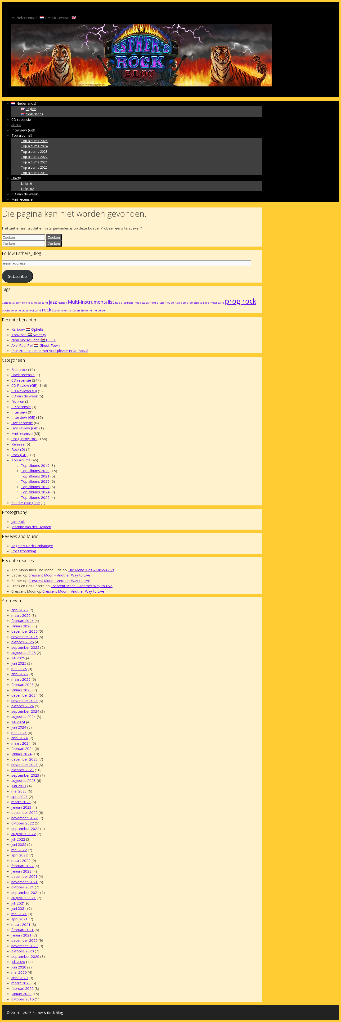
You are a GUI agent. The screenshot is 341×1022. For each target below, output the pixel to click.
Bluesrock (19, 369)
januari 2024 (21, 754)
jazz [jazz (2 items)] (53, 302)
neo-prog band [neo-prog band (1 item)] (124, 302)
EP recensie (21, 406)
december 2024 (24, 695)
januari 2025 (21, 690)
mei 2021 (19, 913)
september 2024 (25, 711)
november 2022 (24, 817)
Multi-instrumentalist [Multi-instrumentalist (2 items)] (91, 302)
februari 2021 (22, 929)
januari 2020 (21, 993)
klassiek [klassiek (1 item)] (62, 302)
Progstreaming (23, 551)
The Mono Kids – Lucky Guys (91, 569)
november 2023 (24, 764)
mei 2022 (19, 849)
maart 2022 (21, 860)
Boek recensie (23, 374)
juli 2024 (18, 722)
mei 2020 (19, 972)
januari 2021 (21, 935)
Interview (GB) (23, 130)
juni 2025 (18, 663)
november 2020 (24, 945)
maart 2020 (21, 983)
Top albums (22, 135)
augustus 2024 (23, 716)
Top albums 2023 (34, 151)
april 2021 (19, 919)
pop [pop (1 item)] (183, 302)
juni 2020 (18, 967)
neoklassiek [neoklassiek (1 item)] (142, 302)
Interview (19, 412)
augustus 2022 (23, 833)
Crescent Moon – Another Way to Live (59, 575)
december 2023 (24, 759)
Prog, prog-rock (24, 438)
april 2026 (19, 610)
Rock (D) (18, 449)
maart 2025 (21, 679)
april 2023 (19, 796)
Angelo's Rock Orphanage (32, 545)
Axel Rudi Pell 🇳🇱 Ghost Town (35, 345)
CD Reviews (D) (24, 390)
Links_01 (27, 183)
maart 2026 (21, 615)
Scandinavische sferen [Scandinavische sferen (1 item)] (66, 310)
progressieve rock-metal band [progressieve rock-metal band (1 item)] (205, 302)
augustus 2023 (23, 780)
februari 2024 (22, 748)
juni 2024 (18, 727)
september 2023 (25, 775)
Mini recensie (22, 199)
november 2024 (24, 700)
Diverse (17, 401)
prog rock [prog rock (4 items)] (240, 301)
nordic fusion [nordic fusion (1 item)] (158, 302)
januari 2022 (21, 871)
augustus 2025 (23, 652)
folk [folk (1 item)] (24, 302)
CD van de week (24, 194)
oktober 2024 (22, 705)
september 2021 (25, 892)
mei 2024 (19, 732)
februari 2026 (22, 620)
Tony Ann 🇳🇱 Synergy (28, 334)
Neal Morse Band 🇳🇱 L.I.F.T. (33, 340)
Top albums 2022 (34, 156)
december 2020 (24, 940)
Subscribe (17, 276)
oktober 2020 (22, 951)
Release (18, 444)
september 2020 (25, 956)
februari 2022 (22, 865)
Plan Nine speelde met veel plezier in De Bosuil (49, 350)
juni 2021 (18, 908)
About (16, 124)
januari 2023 (21, 807)
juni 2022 (18, 844)
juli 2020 (18, 961)
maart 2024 (21, 743)
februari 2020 (22, 988)
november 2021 (24, 881)
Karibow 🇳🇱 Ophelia (27, 329)
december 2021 (24, 876)
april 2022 (19, 855)
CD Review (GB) (24, 385)
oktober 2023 (22, 769)
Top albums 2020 (34, 167)
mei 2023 (19, 791)
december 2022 (24, 812)
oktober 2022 (22, 823)
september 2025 (25, 647)
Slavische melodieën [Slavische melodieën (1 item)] (94, 310)
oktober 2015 (22, 999)
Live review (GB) (24, 428)
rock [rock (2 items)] (46, 310)
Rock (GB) (19, 454)
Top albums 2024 (34, 146)
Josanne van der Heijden (31, 526)
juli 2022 (18, 839)
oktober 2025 (22, 641)
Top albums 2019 (34, 173)
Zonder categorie (25, 502)
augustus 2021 (23, 897)
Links (16, 178)
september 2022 (25, 828)
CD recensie (21, 119)
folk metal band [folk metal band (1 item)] (38, 302)
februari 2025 (22, 684)
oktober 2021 (22, 887)
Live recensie (22, 422)
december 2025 (24, 631)
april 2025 (19, 673)
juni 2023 (18, 785)
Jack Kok (18, 521)
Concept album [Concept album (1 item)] (11, 302)
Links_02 (27, 188)
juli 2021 (18, 903)
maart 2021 (21, 924)
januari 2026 (21, 626)
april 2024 (19, 737)
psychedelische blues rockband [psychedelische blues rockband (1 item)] (21, 310)
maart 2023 (21, 801)
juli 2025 (18, 658)
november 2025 (24, 636)
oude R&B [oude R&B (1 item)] (173, 302)
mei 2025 (19, 668)
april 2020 (19, 977)
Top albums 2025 (34, 141)
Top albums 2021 (34, 162)
